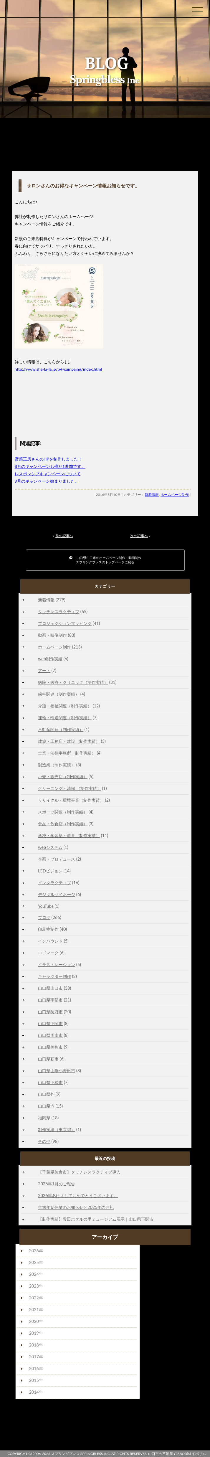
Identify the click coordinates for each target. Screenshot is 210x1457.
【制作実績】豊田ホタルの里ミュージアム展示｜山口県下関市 (95, 1219)
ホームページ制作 (175, 494)
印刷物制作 (48, 929)
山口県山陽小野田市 (56, 1070)
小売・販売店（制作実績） (62, 776)
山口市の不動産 (160, 1453)
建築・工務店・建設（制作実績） (69, 741)
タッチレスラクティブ (58, 611)
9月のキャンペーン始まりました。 (47, 481)
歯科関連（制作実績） (58, 694)
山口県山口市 (50, 988)
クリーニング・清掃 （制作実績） (69, 788)
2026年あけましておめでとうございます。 (78, 1195)
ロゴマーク (48, 952)
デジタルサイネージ (56, 894)
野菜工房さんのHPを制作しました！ (48, 458)
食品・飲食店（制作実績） (62, 823)
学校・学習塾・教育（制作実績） (69, 835)
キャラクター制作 (54, 976)
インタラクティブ (54, 882)
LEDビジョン (50, 870)
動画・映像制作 (52, 635)
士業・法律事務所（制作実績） (67, 752)
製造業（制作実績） (56, 764)
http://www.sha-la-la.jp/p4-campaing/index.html (58, 369)
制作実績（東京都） (56, 1129)
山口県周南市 (50, 1035)
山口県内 (46, 1105)
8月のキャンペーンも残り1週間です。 (50, 466)
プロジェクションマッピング (65, 623)
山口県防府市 (50, 1011)
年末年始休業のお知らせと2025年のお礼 (76, 1207)
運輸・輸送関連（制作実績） (65, 717)
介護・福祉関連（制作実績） (65, 705)
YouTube (46, 906)
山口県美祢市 (50, 1047)
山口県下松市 (50, 1082)
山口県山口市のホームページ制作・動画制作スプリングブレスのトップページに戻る (105, 560)
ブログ (44, 917)
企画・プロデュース (56, 859)
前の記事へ (64, 536)
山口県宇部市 (50, 999)
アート (44, 670)
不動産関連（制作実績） (60, 729)
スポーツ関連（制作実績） (62, 811)
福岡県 (44, 1117)
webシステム (50, 847)
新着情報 (152, 494)
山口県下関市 (50, 1023)
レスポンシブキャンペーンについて (48, 473)
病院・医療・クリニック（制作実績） (73, 682)
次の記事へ (139, 536)
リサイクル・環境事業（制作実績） (71, 800)
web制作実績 (50, 658)
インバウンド (50, 940)
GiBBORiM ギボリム (190, 1453)
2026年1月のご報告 (56, 1183)
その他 (44, 1141)
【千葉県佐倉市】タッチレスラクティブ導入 (79, 1171)
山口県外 (46, 1094)
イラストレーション (56, 964)
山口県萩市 (48, 1058)
